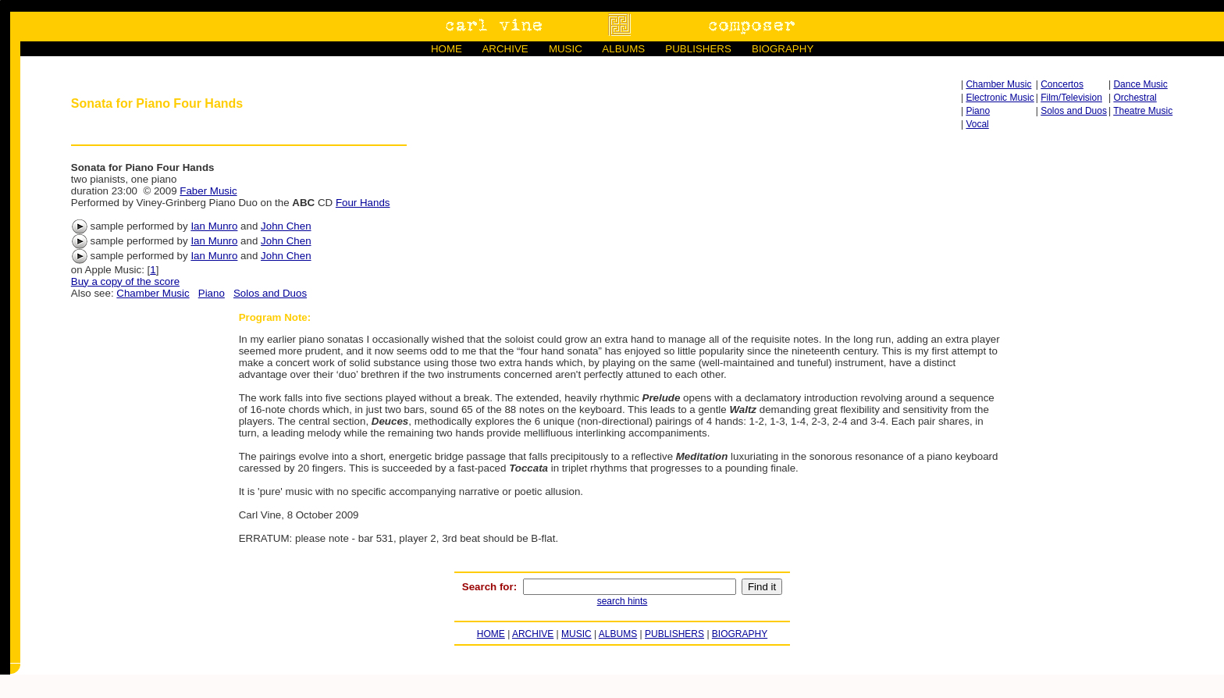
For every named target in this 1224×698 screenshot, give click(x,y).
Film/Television (1071, 97)
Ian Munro (213, 226)
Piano (978, 110)
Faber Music (208, 191)
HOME (446, 49)
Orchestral (1134, 97)
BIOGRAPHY (782, 49)
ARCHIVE (505, 49)
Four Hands (363, 202)
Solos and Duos (1074, 110)
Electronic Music (1000, 97)
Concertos (1062, 84)
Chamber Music (998, 84)
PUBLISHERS (698, 49)
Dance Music (1140, 84)
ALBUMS (623, 49)
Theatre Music (1142, 110)
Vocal (977, 124)
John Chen (286, 226)
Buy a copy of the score (125, 281)
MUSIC (565, 49)
